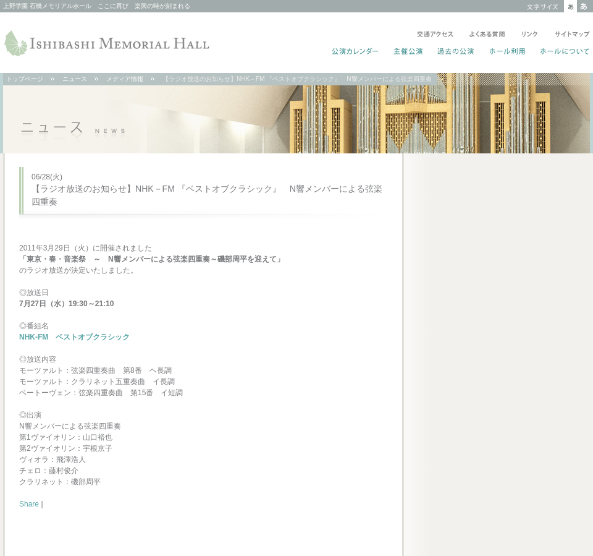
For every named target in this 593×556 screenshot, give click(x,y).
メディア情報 (124, 78)
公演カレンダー (355, 52)
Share (29, 504)
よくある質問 (487, 35)
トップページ (24, 78)
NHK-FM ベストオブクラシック (74, 337)
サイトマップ (570, 35)
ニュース (74, 78)
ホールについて (562, 52)
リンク (529, 35)
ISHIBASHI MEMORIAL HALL (108, 43)
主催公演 (408, 52)
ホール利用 (507, 52)
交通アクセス (435, 35)
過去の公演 (456, 52)
